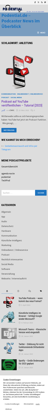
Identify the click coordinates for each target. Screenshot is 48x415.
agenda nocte (8, 173)
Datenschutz (7, 226)
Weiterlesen (10, 130)
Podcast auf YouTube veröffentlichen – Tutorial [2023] (21, 103)
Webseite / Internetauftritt (14, 278)
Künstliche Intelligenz (11, 240)
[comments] (29, 291)
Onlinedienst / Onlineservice (30, 94)
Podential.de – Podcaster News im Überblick (20, 20)
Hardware (6, 230)
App (3, 216)
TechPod (5, 180)
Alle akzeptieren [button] (29, 404)
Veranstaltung (8, 273)
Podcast (5, 97)
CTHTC (11, 110)
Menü (41, 32)
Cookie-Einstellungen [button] (12, 404)
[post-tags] (41, 291)
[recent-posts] (18, 291)
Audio (4, 221)
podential (5, 176)
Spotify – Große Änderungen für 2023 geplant (31, 362)
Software (5, 268)
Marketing (6, 245)
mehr (38, 404)
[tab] (7, 291)
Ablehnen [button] (8, 409)
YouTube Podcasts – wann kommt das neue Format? (31, 299)
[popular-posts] (7, 291)
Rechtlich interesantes (12, 259)
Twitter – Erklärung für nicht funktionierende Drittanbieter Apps (31, 347)
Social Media (16, 97)
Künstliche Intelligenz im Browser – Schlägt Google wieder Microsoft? (30, 316)
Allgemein (6, 211)
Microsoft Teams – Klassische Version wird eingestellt (32, 331)
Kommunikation (8, 94)
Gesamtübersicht (9, 166)
